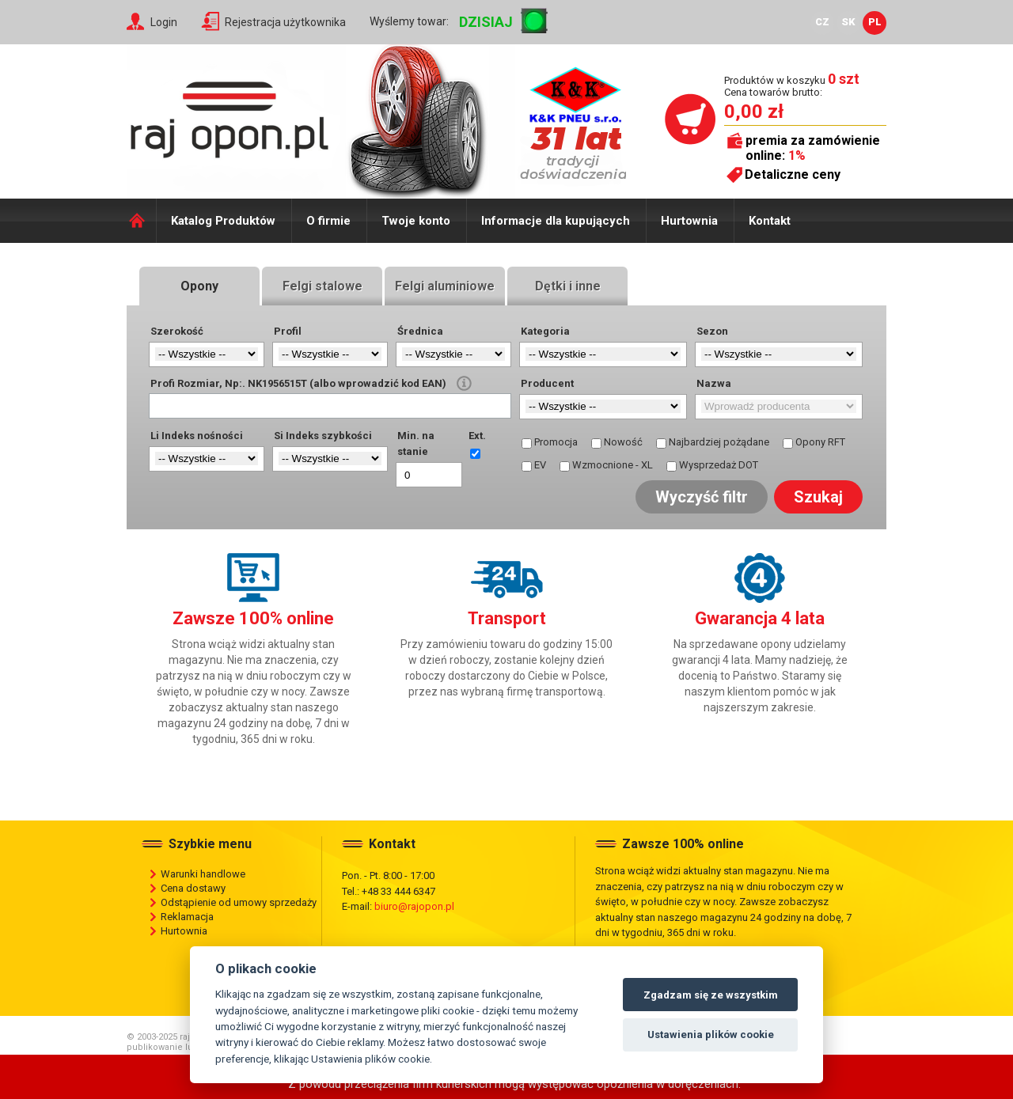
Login (163, 22)
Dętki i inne (568, 286)
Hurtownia (689, 221)
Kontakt (770, 221)
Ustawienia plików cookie (710, 1034)
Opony (199, 286)
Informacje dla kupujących (555, 221)
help (464, 383)
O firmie (328, 221)
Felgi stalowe (322, 286)
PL (875, 22)
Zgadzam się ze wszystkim (710, 995)
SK (848, 22)
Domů (141, 221)
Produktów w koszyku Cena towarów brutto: (791, 86)
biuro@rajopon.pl (414, 906)
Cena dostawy (193, 888)
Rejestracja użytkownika (285, 22)
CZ (822, 22)
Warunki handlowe (203, 874)
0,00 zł (753, 111)
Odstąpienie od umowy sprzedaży (239, 902)
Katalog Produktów (223, 221)
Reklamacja (187, 917)
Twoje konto (415, 221)
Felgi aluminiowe (445, 286)
